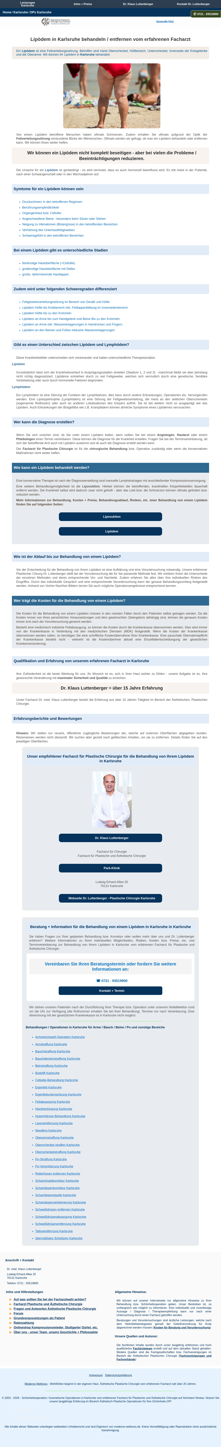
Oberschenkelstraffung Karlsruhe (58, 1152)
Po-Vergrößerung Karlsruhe (54, 1166)
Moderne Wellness (36, 1383)
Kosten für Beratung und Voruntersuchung (182, 1327)
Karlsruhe (20, 12)
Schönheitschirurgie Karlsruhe (30, 1417)
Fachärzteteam (142, 1348)
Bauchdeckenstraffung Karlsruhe (57, 1058)
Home (7, 12)
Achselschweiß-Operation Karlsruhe (60, 1037)
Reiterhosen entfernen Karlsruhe (57, 1173)
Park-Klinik (112, 868)
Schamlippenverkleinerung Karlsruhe (60, 1202)
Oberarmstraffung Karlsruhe (54, 1137)
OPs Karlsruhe (40, 12)
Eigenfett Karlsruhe (48, 1087)
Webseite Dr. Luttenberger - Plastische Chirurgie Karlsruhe (111, 898)
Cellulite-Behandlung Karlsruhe (56, 1080)
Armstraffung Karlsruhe (51, 1044)
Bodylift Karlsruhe (47, 1073)
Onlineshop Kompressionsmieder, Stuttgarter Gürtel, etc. (56, 1327)
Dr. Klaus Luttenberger (111, 838)
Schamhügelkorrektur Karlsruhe (57, 1181)
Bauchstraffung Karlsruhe (52, 1051)
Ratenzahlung (24, 1323)
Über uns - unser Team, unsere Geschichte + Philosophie (56, 1332)
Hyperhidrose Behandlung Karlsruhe (60, 1116)
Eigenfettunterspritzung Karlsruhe (58, 1094)
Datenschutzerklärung (118, 1375)
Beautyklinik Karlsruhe (25, 1408)
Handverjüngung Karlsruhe (53, 1109)
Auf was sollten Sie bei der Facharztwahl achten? (50, 1299)
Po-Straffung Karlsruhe (51, 1159)
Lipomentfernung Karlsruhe (54, 1123)
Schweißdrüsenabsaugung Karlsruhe (60, 1217)
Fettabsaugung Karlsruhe (52, 1102)
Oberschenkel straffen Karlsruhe (57, 1145)
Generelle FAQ (165, 21)
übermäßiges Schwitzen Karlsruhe (59, 1238)
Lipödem (51, 170)
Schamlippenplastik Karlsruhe (55, 1195)
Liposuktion (91, 486)
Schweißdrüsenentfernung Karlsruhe (60, 1224)
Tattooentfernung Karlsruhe (54, 1231)
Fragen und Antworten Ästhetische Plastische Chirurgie (55, 1309)
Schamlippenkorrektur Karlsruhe (57, 1188)
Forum (18, 1313)
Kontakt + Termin (111, 990)
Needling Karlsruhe (48, 1130)
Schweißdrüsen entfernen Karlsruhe (60, 1209)
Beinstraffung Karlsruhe (51, 1065)
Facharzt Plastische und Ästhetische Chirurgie (48, 1304)
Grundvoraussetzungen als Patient (39, 1318)
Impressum (96, 1375)
